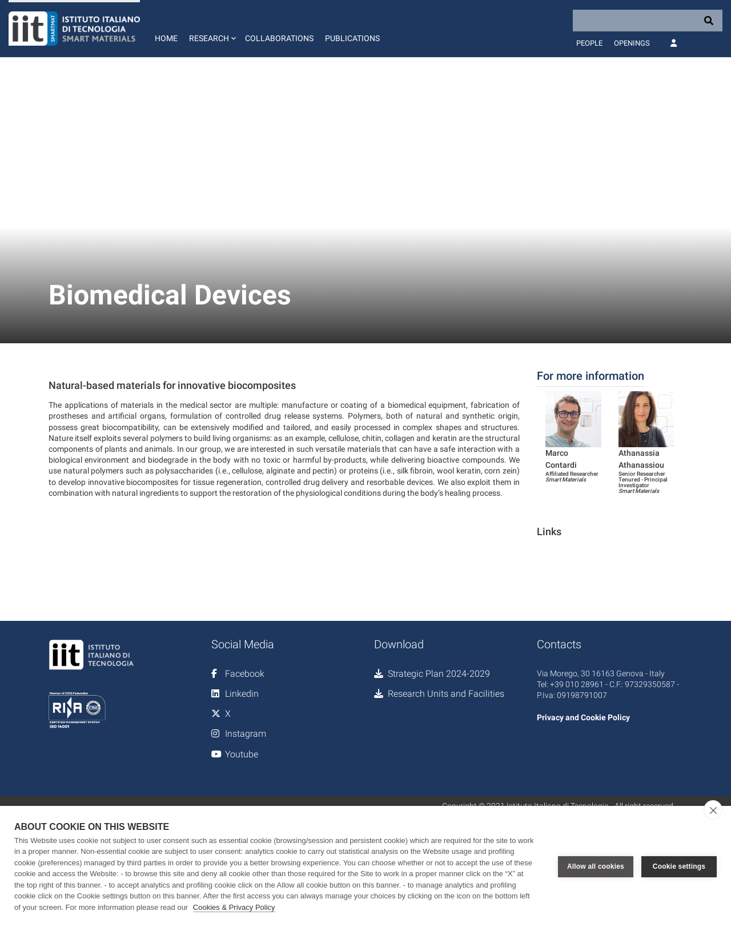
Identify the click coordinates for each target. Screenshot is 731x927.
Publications (352, 38)
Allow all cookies (595, 866)
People (589, 43)
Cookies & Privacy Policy (234, 907)
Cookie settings (679, 866)
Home (166, 38)
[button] (211, 28)
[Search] (647, 20)
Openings (632, 43)
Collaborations (279, 38)
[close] (713, 810)
